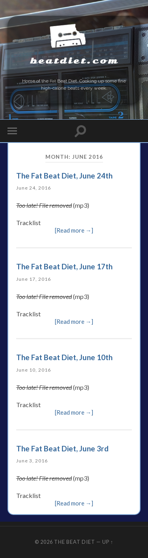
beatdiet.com (74, 61)
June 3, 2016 (32, 461)
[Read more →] (74, 230)
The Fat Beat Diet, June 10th (64, 357)
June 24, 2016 (33, 188)
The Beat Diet (74, 542)
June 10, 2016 (33, 370)
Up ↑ (107, 542)
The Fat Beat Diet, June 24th (64, 175)
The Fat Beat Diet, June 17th (64, 266)
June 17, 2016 (33, 279)
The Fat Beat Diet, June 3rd (62, 448)
